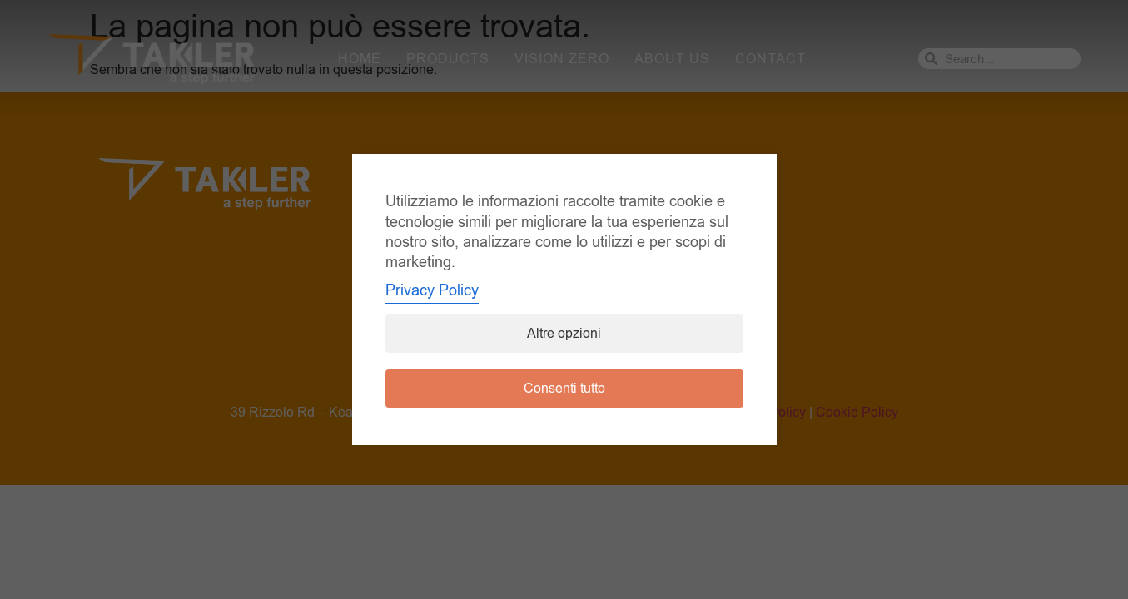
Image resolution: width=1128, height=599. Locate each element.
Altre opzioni (564, 333)
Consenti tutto (564, 388)
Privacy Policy (432, 290)
